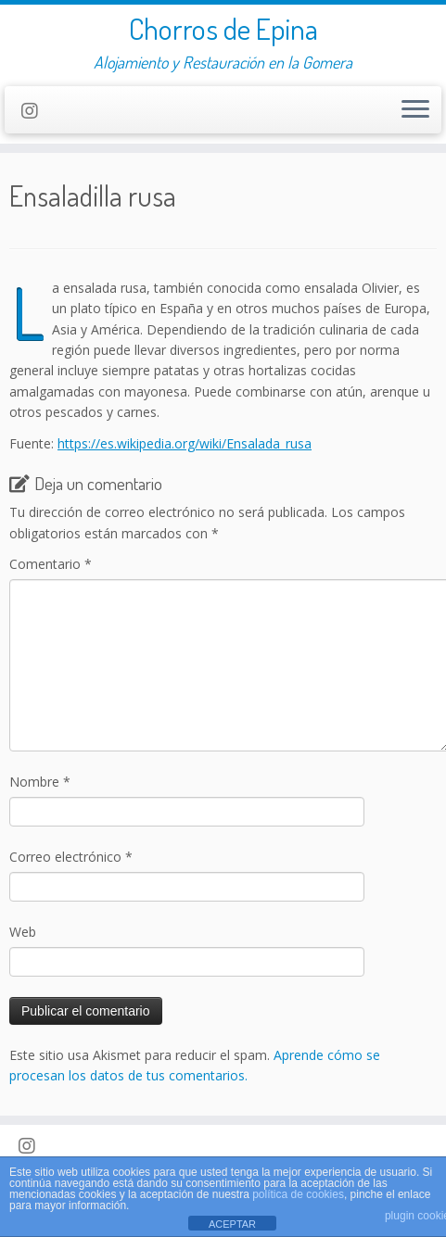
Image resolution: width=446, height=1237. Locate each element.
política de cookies (298, 1194)
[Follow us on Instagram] (35, 110)
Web (22, 931)
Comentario (50, 564)
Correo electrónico (71, 856)
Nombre (39, 781)
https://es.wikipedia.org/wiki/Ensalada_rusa (184, 443)
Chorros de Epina (223, 29)
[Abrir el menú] (415, 110)
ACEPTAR (232, 1224)
